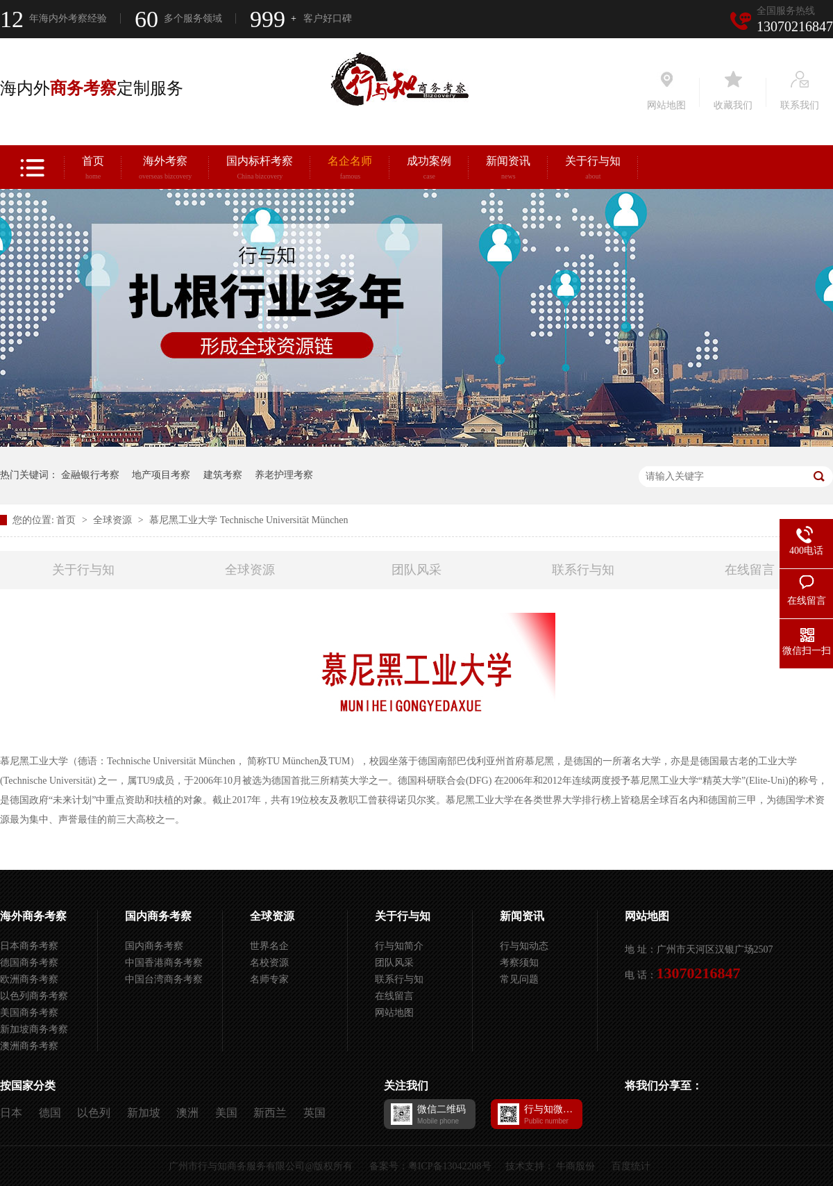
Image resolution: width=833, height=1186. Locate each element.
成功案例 (429, 169)
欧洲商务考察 (29, 979)
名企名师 (350, 169)
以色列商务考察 (34, 996)
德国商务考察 (29, 962)
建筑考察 (222, 475)
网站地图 (394, 1012)
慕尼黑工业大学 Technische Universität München (248, 520)
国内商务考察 (158, 916)
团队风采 (416, 570)
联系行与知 (583, 570)
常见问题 (519, 979)
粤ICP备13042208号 (449, 1166)
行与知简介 (399, 946)
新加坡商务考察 (34, 1029)
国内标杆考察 (259, 169)
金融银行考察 (90, 475)
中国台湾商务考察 (164, 979)
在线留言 (750, 570)
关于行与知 (593, 169)
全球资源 (114, 520)
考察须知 (519, 962)
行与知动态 (524, 946)
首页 (93, 169)
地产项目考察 (161, 475)
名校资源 (269, 962)
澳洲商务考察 (29, 1046)
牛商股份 (575, 1166)
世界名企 (269, 946)
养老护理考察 (284, 475)
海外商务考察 (33, 916)
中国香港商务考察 (164, 962)
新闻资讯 (508, 169)
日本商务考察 (29, 946)
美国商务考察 (29, 1012)
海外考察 (165, 169)
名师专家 (269, 979)
